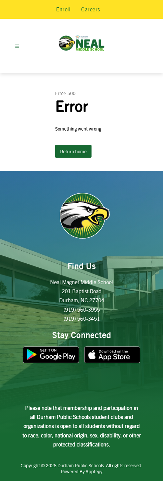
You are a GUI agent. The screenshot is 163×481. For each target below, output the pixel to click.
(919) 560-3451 (81, 318)
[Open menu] (17, 46)
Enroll (63, 9)
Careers (90, 9)
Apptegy (94, 471)
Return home (73, 151)
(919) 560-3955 (81, 309)
